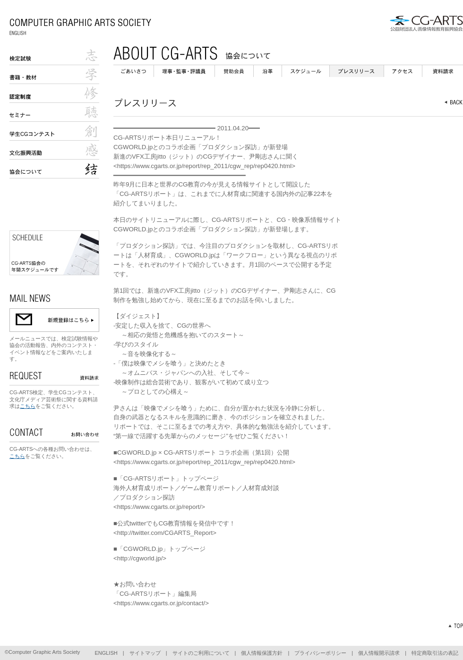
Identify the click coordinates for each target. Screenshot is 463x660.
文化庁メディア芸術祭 (54, 150)
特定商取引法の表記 (435, 653)
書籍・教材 (54, 74)
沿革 (268, 71)
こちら (27, 406)
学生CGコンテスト (54, 131)
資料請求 (442, 71)
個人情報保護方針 (262, 653)
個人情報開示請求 (379, 653)
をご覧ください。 (56, 406)
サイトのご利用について (201, 653)
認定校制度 (54, 93)
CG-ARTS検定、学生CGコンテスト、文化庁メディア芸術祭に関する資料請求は (53, 399)
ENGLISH (105, 653)
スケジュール (305, 71)
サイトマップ (145, 653)
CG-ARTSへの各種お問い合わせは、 (52, 449)
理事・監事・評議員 (184, 71)
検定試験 (54, 55)
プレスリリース (357, 71)
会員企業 (234, 71)
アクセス (403, 71)
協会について (54, 169)
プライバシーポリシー (320, 653)
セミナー (54, 112)
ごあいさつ (133, 71)
